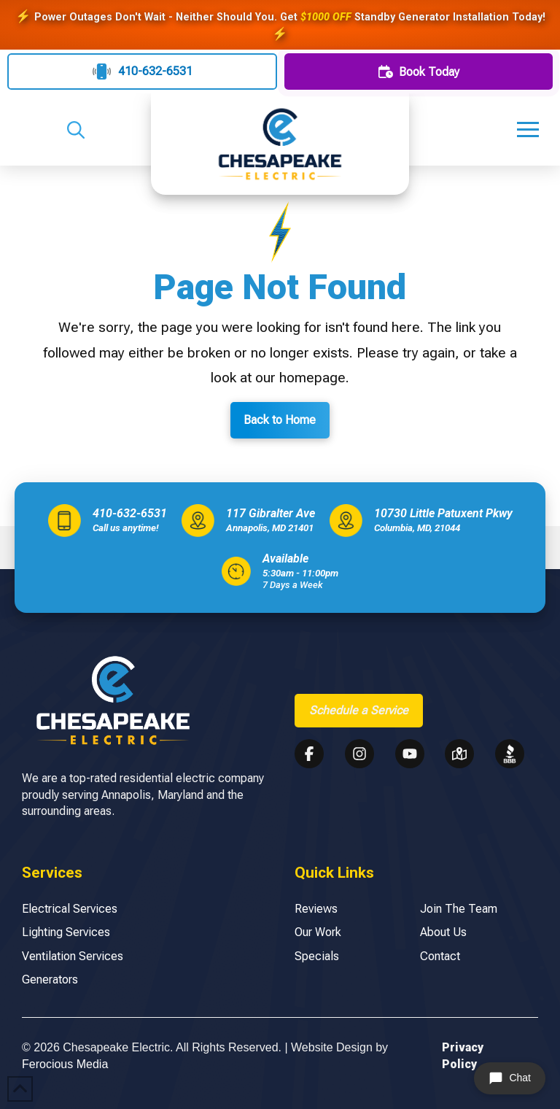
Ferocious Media (65, 1064)
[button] (75, 130)
